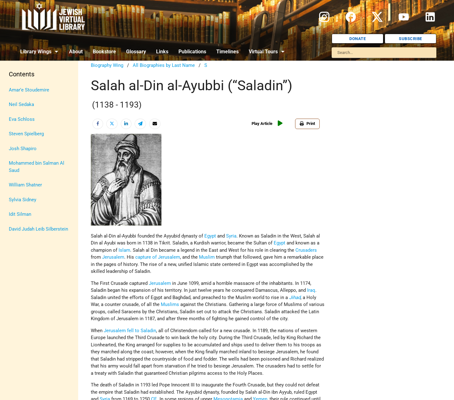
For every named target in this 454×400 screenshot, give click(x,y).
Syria (231, 236)
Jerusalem (113, 257)
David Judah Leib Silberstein (38, 229)
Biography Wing (107, 65)
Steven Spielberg (26, 134)
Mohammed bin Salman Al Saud (36, 166)
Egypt (210, 236)
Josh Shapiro (23, 148)
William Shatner (25, 185)
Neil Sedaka (21, 104)
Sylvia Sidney (22, 200)
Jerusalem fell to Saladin (130, 330)
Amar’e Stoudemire (29, 90)
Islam (124, 250)
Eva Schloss (22, 119)
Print (307, 123)
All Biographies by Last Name (164, 65)
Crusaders (306, 250)
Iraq (311, 290)
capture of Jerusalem (157, 257)
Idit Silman (20, 214)
